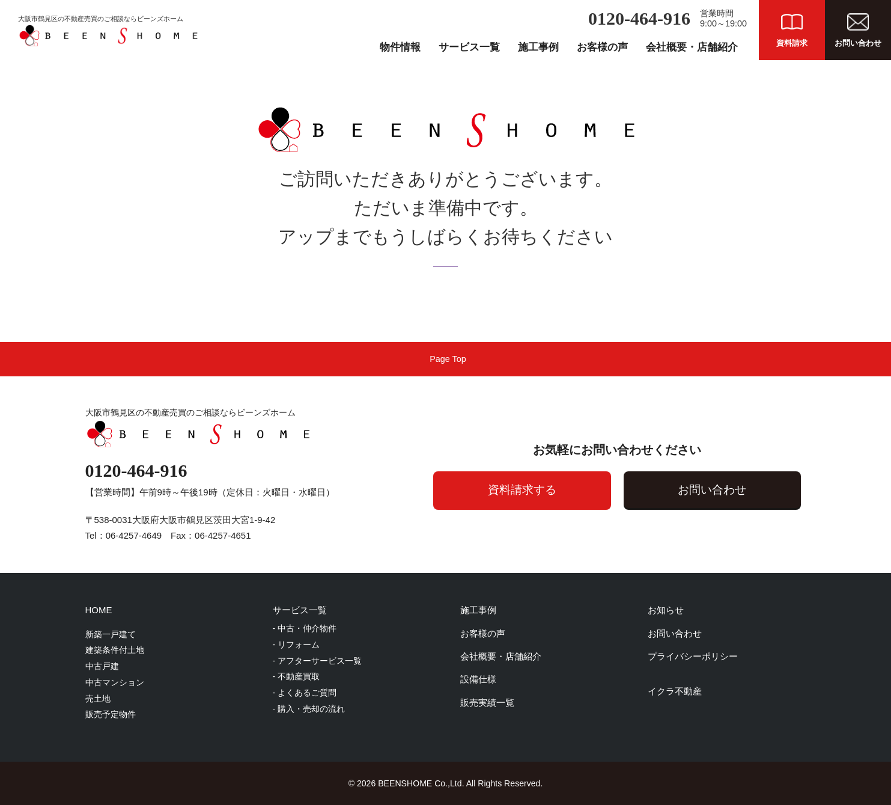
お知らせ (666, 610)
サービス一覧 (469, 47)
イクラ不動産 (675, 691)
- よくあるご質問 (305, 692)
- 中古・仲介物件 (305, 628)
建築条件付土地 (114, 650)
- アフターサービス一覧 (317, 661)
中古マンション (114, 682)
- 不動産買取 (296, 676)
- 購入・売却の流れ (309, 709)
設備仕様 (478, 679)
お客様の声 (602, 47)
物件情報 (400, 47)
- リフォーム (296, 644)
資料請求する (515, 489)
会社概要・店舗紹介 (692, 47)
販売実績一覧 (487, 702)
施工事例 (538, 47)
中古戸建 (102, 666)
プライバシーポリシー (693, 656)
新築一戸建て (110, 634)
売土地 (98, 698)
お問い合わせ (710, 489)
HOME (98, 610)
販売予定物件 (110, 714)
